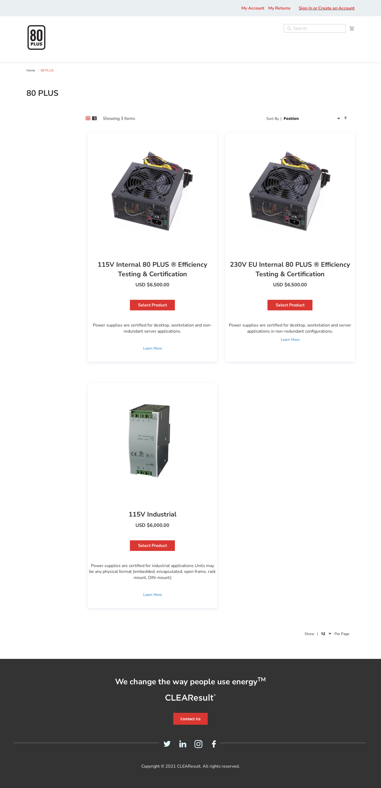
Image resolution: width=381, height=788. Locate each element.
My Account (252, 8)
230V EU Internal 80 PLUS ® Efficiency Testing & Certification (290, 269)
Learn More (152, 348)
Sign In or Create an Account (327, 8)
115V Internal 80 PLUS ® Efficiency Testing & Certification (152, 269)
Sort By (272, 118)
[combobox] (315, 28)
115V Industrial (152, 514)
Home (31, 70)
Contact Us (190, 718)
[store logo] (36, 37)
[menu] (23, 60)
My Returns (279, 8)
